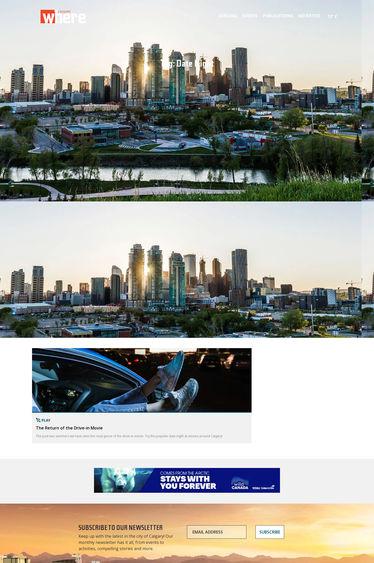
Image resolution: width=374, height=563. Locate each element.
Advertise (309, 16)
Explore (228, 16)
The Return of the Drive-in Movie (69, 428)
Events (250, 16)
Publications (278, 16)
